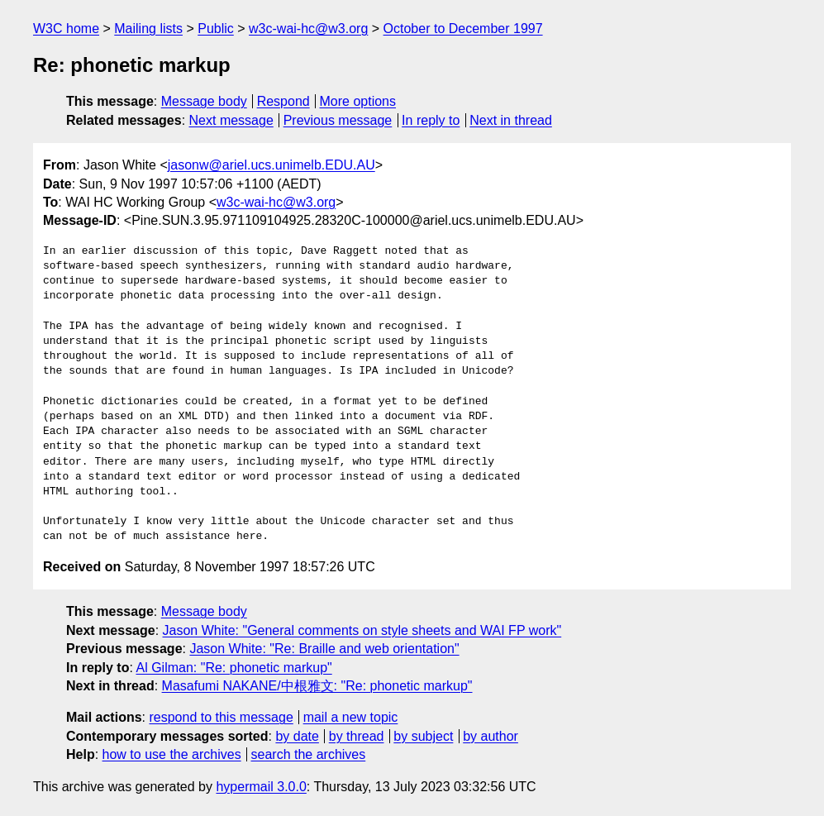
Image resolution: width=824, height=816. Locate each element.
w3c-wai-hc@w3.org (308, 28)
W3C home (66, 28)
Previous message (338, 120)
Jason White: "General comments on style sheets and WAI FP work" (362, 630)
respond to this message (221, 717)
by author (490, 736)
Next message (231, 120)
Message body (204, 101)
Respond (283, 101)
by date (296, 736)
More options (358, 101)
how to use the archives (171, 754)
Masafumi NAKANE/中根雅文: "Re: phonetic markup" (317, 686)
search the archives (308, 754)
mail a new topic (350, 717)
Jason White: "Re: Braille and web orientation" (324, 649)
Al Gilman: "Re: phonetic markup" (233, 668)
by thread (356, 736)
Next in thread (510, 120)
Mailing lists (148, 28)
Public (216, 28)
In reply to (431, 120)
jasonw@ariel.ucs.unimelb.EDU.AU (271, 165)
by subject (423, 736)
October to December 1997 (463, 28)
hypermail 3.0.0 (261, 787)
